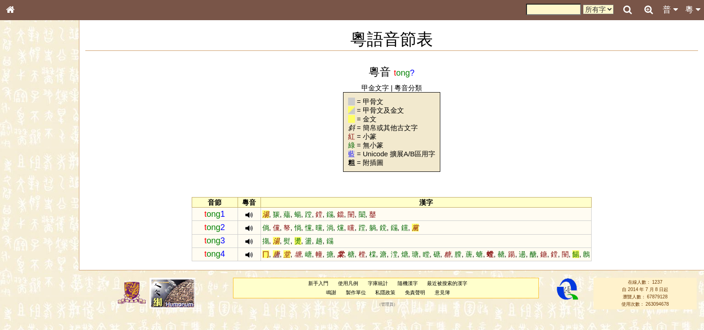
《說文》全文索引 (33, 288)
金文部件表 (25, 149)
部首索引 (22, 123)
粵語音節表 (25, 182)
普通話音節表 (27, 254)
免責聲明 (415, 292)
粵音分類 (408, 88)
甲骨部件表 (25, 140)
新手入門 (318, 283)
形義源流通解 (27, 158)
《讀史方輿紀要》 (33, 296)
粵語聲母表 (25, 191)
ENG (40, 101)
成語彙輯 (22, 305)
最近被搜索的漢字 (447, 283)
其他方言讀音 (27, 263)
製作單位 (356, 292)
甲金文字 (375, 88)
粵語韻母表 (25, 200)
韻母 (31, 245)
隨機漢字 (408, 283)
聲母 (18, 245)
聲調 (43, 245)
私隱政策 (385, 292)
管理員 (387, 304)
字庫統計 (378, 283)
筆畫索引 (22, 131)
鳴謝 (331, 292)
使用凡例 (348, 283)
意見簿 (442, 292)
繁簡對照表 (25, 314)
